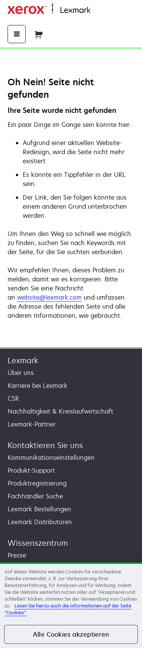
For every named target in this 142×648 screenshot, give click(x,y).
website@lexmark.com (49, 297)
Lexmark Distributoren (40, 522)
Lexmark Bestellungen (39, 509)
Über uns (21, 373)
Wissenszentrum (38, 543)
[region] (71, 605)
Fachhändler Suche (35, 496)
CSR (13, 398)
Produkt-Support (31, 470)
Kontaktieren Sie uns (45, 445)
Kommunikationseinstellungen (51, 457)
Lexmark (23, 360)
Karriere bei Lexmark (37, 385)
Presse (17, 555)
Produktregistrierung (37, 483)
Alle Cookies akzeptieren (71, 634)
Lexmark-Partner (32, 424)
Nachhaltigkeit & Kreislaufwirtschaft (60, 411)
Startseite (102, 10)
